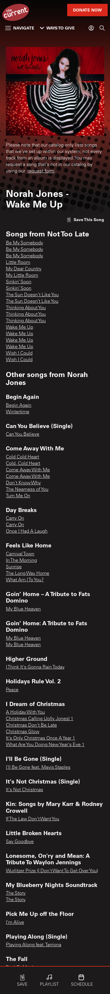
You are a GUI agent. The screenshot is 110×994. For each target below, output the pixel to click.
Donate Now (87, 10)
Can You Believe (22, 434)
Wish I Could (19, 353)
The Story (16, 893)
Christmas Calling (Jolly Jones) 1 (39, 719)
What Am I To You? (25, 580)
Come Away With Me (28, 470)
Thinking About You (26, 308)
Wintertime (17, 412)
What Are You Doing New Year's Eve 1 (45, 745)
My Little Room (22, 275)
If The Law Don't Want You (32, 819)
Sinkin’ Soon (18, 282)
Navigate (19, 28)
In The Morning (21, 560)
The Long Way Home (27, 573)
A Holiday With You (25, 712)
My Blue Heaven (23, 609)
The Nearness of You (27, 489)
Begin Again (18, 405)
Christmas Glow (22, 732)
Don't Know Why (23, 483)
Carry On (15, 518)
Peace (12, 690)
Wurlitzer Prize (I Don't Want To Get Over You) (52, 871)
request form (41, 171)
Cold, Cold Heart (23, 463)
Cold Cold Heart (22, 457)
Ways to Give (57, 28)
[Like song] (85, 219)
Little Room (18, 262)
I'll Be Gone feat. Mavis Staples (38, 767)
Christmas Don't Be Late (31, 725)
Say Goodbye (20, 842)
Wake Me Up (19, 327)
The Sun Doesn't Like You (32, 295)
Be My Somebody (24, 243)
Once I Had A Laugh (27, 531)
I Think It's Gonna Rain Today (35, 667)
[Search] (102, 28)
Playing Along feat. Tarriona (33, 945)
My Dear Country (23, 269)
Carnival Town (20, 554)
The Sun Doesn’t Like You (32, 301)
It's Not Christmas (24, 790)
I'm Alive (15, 922)
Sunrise (14, 567)
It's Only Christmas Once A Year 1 (40, 738)
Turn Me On (18, 496)
